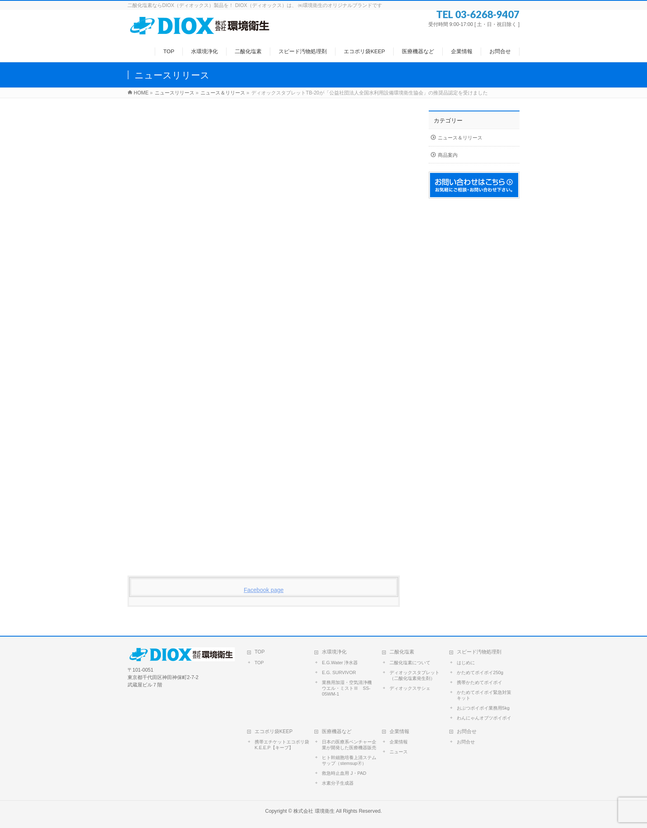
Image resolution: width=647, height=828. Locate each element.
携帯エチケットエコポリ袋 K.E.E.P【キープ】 (282, 744)
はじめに (466, 662)
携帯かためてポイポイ (479, 682)
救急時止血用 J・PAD (344, 773)
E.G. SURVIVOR (339, 672)
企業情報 (399, 731)
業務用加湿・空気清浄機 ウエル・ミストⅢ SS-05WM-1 (349, 688)
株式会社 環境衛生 (313, 811)
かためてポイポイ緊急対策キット (484, 695)
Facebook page (264, 590)
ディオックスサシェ (410, 688)
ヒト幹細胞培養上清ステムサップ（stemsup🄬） (349, 760)
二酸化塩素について (410, 662)
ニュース (399, 751)
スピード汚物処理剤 (479, 652)
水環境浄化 (334, 652)
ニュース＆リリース (460, 138)
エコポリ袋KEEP (274, 731)
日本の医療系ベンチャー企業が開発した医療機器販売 (349, 744)
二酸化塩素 (402, 652)
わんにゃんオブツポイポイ (484, 717)
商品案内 (448, 155)
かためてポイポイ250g (480, 672)
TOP (259, 652)
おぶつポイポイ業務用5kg (483, 707)
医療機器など (337, 731)
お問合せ (467, 731)
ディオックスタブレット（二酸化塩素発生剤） (414, 675)
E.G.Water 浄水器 (340, 662)
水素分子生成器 (338, 783)
